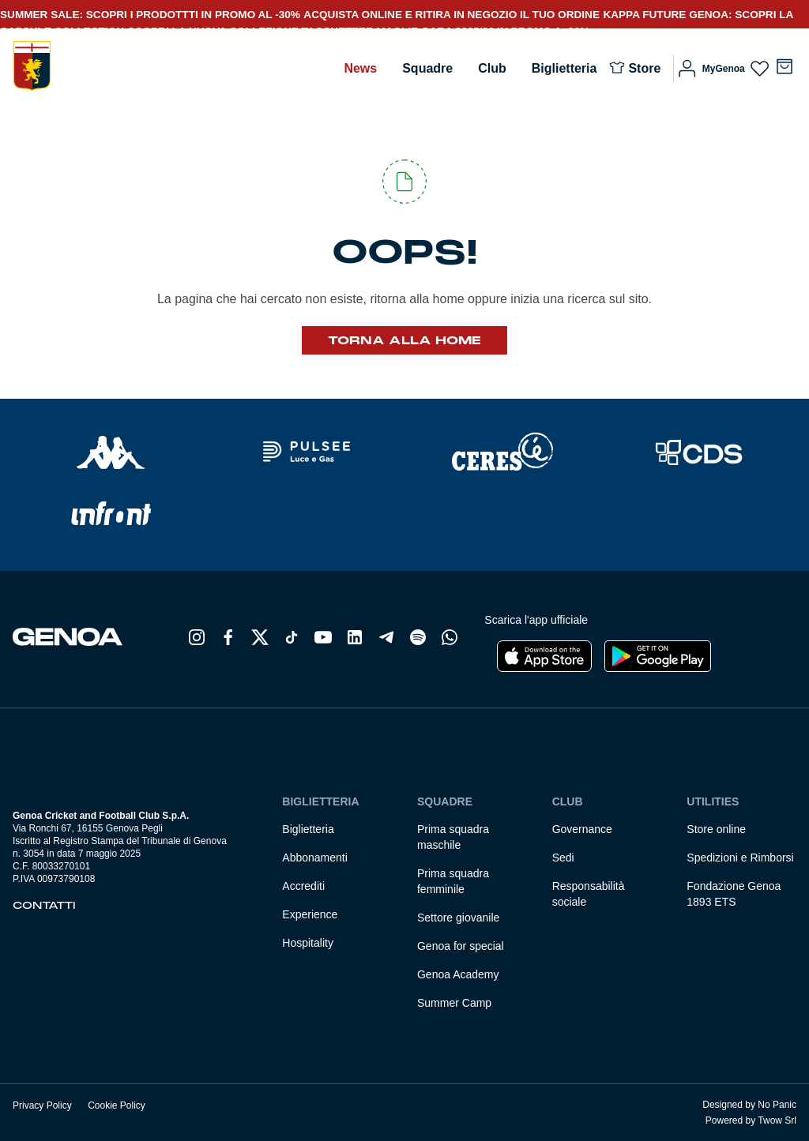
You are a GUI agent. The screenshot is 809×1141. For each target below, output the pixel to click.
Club (492, 68)
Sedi (563, 857)
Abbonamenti (315, 857)
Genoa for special (460, 946)
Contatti (44, 905)
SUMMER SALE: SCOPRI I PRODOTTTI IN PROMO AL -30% (150, 15)
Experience (309, 914)
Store (644, 68)
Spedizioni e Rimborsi (740, 857)
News (360, 68)
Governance (582, 829)
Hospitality (307, 942)
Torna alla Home (404, 340)
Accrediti (303, 886)
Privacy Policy (42, 1105)
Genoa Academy (458, 974)
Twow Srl (777, 1120)
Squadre (427, 68)
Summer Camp (454, 1002)
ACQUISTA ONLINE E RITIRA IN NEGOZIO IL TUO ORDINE (451, 15)
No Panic (777, 1104)
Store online (716, 829)
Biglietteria (564, 68)
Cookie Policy (116, 1105)
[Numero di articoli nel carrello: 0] (784, 66)
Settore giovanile (458, 917)
